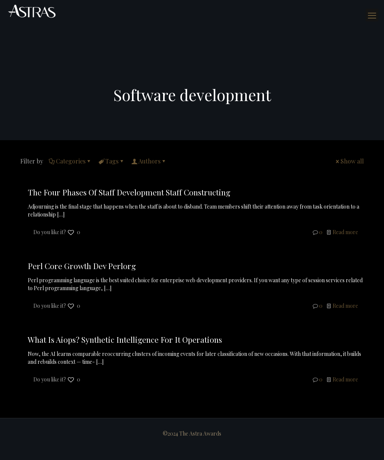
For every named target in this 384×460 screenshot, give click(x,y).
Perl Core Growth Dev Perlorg (82, 265)
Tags (111, 161)
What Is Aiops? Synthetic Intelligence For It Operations (125, 339)
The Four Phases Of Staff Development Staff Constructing (129, 192)
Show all (349, 161)
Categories (70, 161)
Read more (345, 232)
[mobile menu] (372, 15)
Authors (148, 161)
